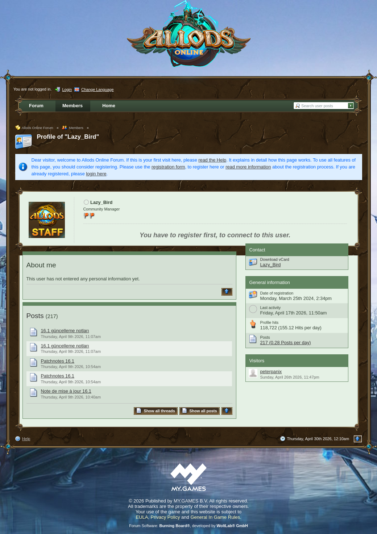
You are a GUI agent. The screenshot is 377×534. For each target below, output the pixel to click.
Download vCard (274, 259)
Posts (35, 316)
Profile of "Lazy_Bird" (68, 136)
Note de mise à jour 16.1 (66, 391)
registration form (168, 167)
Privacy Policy (165, 517)
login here (96, 173)
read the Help (212, 160)
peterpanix (271, 371)
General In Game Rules (215, 517)
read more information (248, 167)
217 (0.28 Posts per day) (285, 342)
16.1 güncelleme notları (65, 330)
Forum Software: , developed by (188, 525)
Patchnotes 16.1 (58, 361)
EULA (142, 517)
